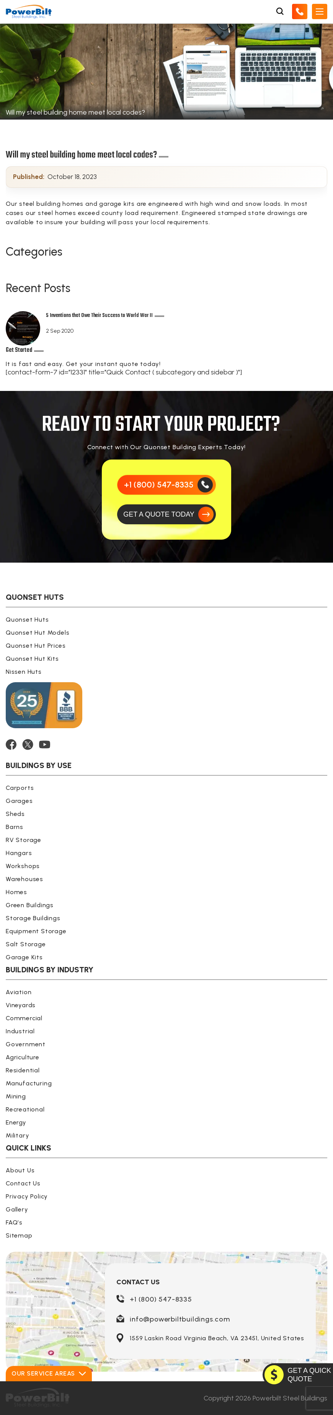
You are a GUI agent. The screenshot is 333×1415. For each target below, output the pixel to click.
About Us (20, 1170)
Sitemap (19, 1235)
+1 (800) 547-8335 (161, 1299)
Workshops (23, 866)
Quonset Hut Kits (32, 658)
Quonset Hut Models (37, 632)
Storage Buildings (33, 918)
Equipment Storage (36, 931)
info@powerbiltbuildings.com (180, 1319)
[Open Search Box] (279, 11)
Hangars (19, 853)
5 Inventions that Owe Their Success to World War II (99, 316)
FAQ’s (14, 1222)
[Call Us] (299, 11)
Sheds (15, 813)
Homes (16, 892)
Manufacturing (29, 1083)
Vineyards (21, 1005)
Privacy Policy (27, 1196)
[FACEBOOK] (11, 744)
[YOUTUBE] (44, 744)
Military (17, 1135)
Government (26, 1044)
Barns (14, 827)
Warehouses (24, 879)
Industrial (20, 1031)
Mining (16, 1096)
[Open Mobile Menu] (319, 11)
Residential (23, 1070)
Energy (16, 1122)
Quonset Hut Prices (35, 645)
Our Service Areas (48, 1373)
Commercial (24, 1018)
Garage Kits (24, 957)
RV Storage (23, 840)
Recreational (25, 1109)
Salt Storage (26, 944)
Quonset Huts (27, 619)
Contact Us (23, 1183)
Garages (19, 800)
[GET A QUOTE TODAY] (166, 514)
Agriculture (22, 1057)
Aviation (18, 992)
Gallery (17, 1209)
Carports (20, 787)
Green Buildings (30, 905)
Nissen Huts (24, 671)
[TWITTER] (27, 744)
